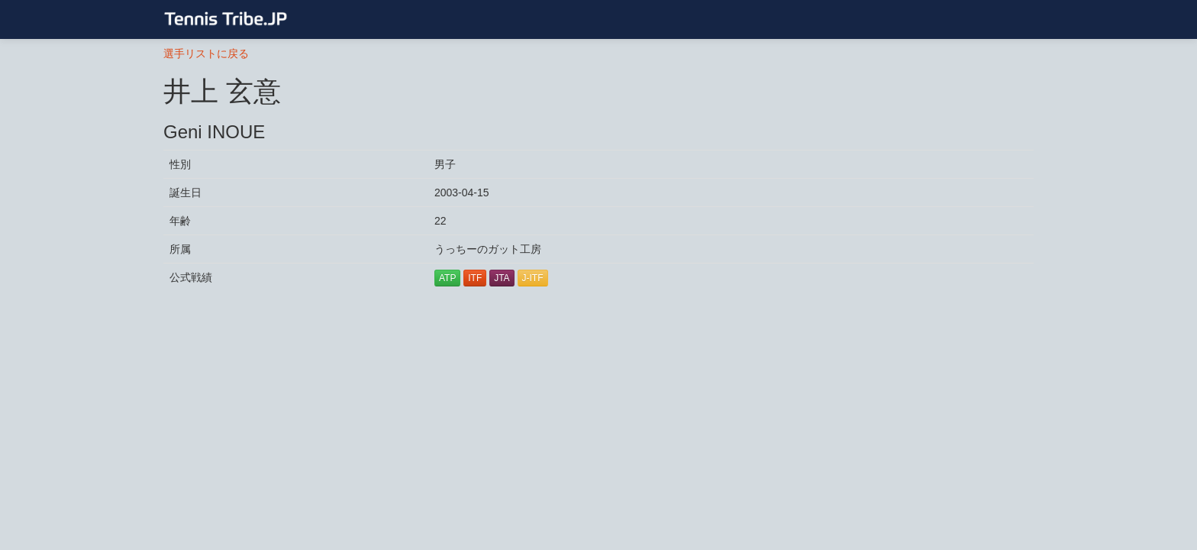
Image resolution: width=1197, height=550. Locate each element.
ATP (447, 278)
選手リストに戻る (206, 53)
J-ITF (533, 278)
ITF (475, 278)
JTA (501, 278)
